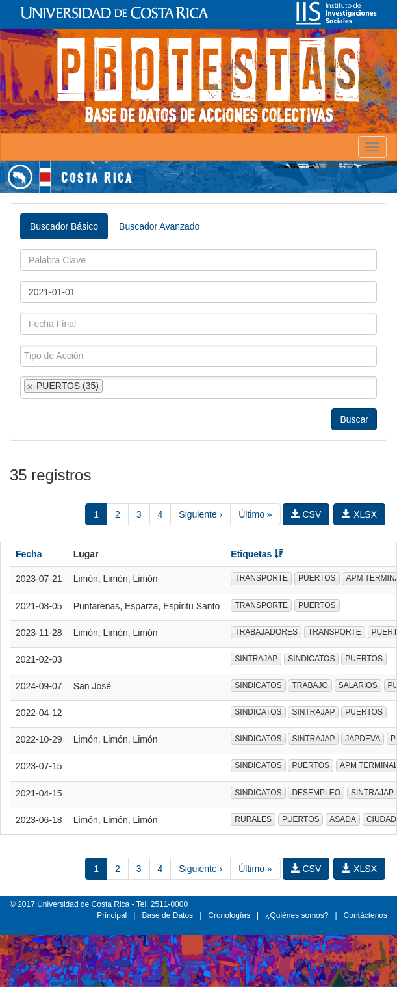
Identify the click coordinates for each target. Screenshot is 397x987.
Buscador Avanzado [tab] (159, 226)
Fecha (29, 554)
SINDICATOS (311, 658)
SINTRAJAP (256, 658)
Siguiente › (200, 514)
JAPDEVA (362, 738)
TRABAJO (309, 685)
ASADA (342, 819)
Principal (112, 915)
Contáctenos (365, 915)
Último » (255, 514)
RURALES (253, 819)
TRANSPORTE (261, 578)
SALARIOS (358, 685)
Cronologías (229, 915)
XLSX (359, 514)
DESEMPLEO (316, 792)
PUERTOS (317, 578)
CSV (306, 514)
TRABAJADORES (266, 632)
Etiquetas (257, 554)
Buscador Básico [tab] (64, 226)
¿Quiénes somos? (296, 915)
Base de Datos (167, 915)
